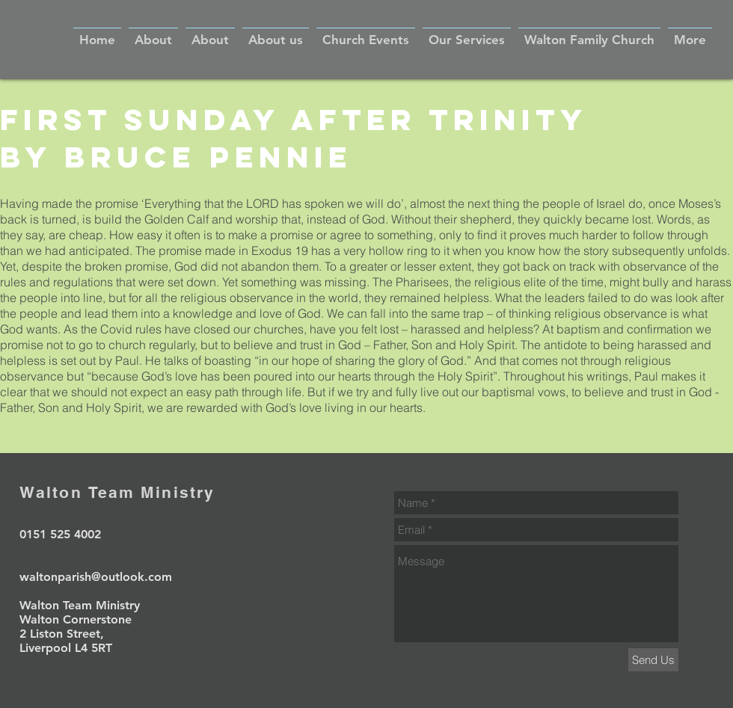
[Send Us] (653, 659)
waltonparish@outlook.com (95, 577)
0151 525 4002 (60, 534)
